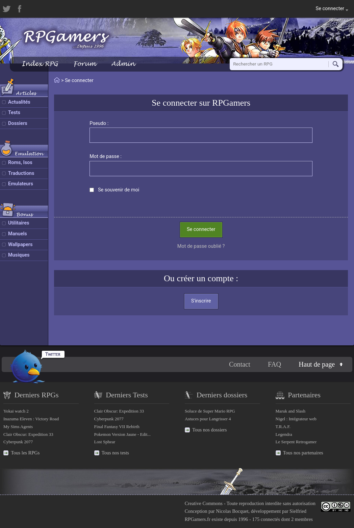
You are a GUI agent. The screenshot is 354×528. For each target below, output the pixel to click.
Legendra (284, 434)
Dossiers (17, 123)
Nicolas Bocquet (232, 511)
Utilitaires (18, 223)
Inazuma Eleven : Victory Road (31, 418)
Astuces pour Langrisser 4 (208, 418)
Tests (14, 112)
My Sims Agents (18, 426)
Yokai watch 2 (16, 411)
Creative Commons (204, 503)
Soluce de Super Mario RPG (210, 411)
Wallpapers (20, 244)
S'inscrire (201, 301)
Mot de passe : (106, 156)
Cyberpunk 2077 (18, 441)
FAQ (274, 364)
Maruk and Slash (290, 411)
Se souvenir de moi (118, 190)
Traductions (21, 173)
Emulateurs (20, 184)
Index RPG (40, 63)
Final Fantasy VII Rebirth (117, 426)
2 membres (302, 519)
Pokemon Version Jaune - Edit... (122, 434)
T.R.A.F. (283, 426)
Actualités (19, 102)
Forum (84, 63)
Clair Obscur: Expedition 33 (28, 434)
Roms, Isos (20, 162)
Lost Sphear (105, 441)
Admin (123, 63)
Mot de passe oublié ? (201, 246)
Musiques (19, 255)
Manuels (17, 234)
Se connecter (201, 229)
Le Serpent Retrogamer (296, 441)
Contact (239, 364)
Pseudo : (99, 123)
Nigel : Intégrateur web (296, 418)
